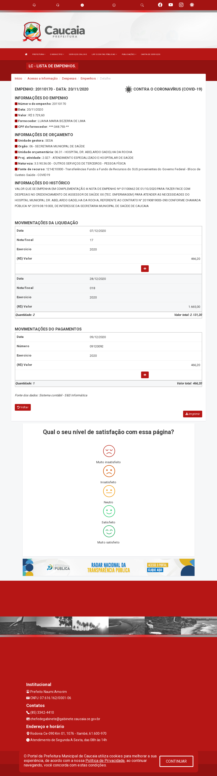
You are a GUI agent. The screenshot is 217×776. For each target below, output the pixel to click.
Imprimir (192, 414)
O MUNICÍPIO (57, 54)
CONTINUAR (176, 761)
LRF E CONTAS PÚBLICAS (104, 54)
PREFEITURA (38, 54)
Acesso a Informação (42, 78)
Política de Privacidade (105, 760)
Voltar (22, 407)
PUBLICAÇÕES (129, 54)
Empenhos (88, 78)
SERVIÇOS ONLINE (78, 54)
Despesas (69, 78)
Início (18, 78)
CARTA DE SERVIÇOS (150, 54)
